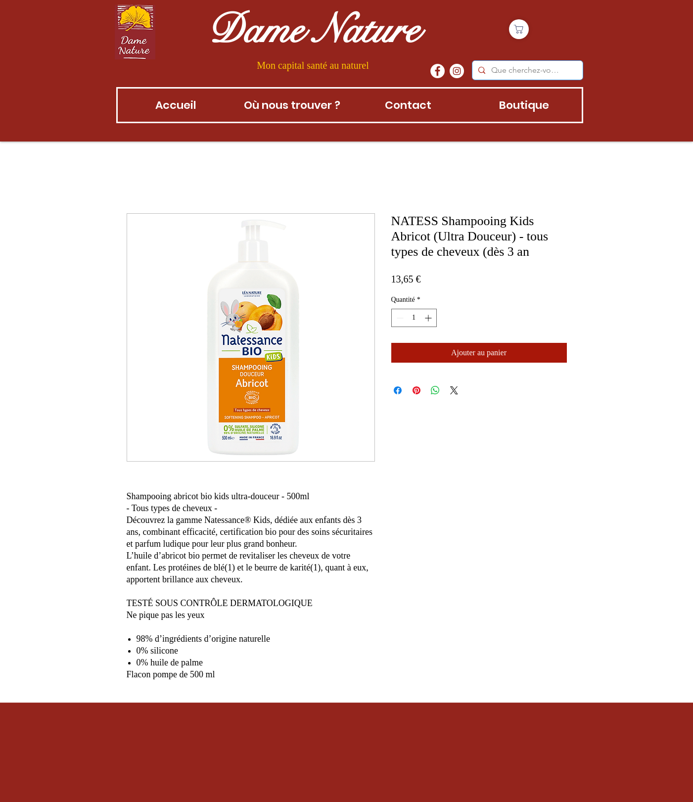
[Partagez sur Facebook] (398, 390)
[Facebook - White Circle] (437, 71)
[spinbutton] (414, 318)
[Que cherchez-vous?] (526, 70)
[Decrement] (399, 318)
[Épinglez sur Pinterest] (416, 390)
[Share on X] (454, 390)
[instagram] (457, 71)
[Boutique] (519, 29)
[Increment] (429, 318)
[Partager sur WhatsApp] (435, 390)
